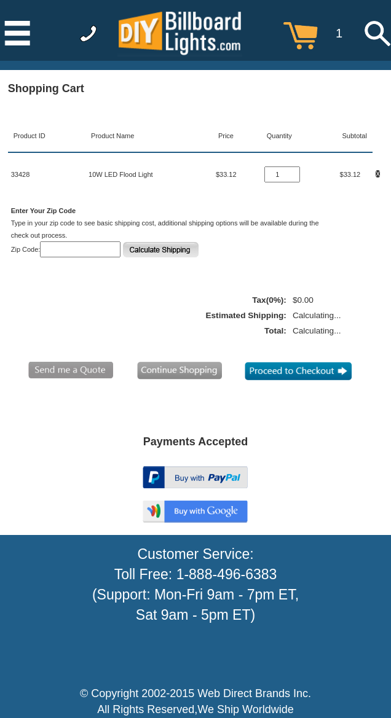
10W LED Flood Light (121, 174)
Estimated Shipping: (245, 315)
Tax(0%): (269, 300)
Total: (275, 330)
